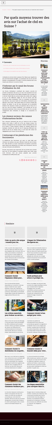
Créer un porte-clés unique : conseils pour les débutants (44, 135)
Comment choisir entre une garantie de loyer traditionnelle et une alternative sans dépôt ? (45, 77)
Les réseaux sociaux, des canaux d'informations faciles (16, 68)
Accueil (4, 9)
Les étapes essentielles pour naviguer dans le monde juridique (35, 386)
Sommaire (8, 62)
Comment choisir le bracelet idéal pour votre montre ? (36, 351)
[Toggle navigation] (3, 2)
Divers (9, 9)
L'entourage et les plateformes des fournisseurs (15, 71)
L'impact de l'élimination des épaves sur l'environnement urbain (46, 165)
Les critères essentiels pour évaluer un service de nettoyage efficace (15, 315)
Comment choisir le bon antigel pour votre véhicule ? (36, 315)
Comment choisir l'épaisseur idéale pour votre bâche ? (44, 195)
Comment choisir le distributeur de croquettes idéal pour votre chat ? (14, 351)
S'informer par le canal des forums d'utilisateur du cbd (16, 65)
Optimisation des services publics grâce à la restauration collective (45, 108)
